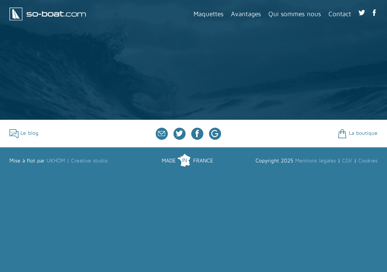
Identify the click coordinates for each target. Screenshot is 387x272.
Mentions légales (315, 161)
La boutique (358, 133)
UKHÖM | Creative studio (77, 161)
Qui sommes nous (294, 14)
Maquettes (208, 14)
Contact (339, 14)
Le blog (24, 133)
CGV (347, 161)
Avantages (246, 14)
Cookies (368, 161)
